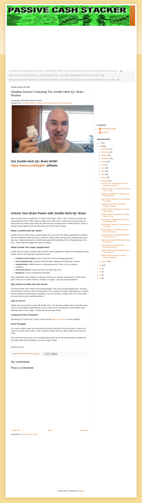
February (104, 181)
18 (101, 269)
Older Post (84, 430)
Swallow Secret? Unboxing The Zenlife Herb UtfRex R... (115, 210)
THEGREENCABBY (109, 129)
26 (101, 143)
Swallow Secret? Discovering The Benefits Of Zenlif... (113, 205)
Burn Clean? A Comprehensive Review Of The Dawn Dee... (115, 220)
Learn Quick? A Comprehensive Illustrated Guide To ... (112, 246)
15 (101, 278)
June (103, 168)
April (103, 174)
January (104, 261)
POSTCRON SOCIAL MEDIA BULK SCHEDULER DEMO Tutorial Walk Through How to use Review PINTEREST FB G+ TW (62, 80)
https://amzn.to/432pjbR (28, 165)
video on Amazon (59, 319)
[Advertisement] (49, 45)
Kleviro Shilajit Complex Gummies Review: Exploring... (113, 256)
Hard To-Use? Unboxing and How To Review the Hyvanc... (114, 184)
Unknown (105, 132)
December (105, 149)
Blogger (81, 491)
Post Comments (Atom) (29, 434)
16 (101, 275)
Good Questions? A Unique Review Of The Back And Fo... (115, 236)
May (103, 171)
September (105, 158)
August (104, 162)
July (103, 165)
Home (50, 430)
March (103, 177)
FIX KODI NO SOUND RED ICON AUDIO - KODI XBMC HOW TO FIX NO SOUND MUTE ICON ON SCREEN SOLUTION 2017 (63, 71)
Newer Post (16, 430)
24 (101, 265)
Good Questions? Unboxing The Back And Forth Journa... (114, 231)
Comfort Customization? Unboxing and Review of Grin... (115, 195)
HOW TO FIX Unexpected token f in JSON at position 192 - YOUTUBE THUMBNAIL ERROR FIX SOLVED (54, 75)
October (104, 155)
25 (101, 146)
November (105, 152)
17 (101, 272)
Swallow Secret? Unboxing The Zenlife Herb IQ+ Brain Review (47, 103)
